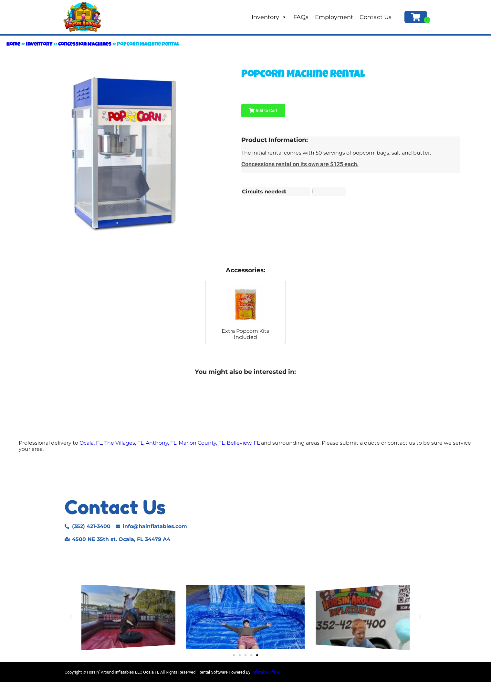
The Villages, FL (123, 443)
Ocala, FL (90, 443)
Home (13, 44)
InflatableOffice (265, 672)
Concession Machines (84, 44)
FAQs (300, 17)
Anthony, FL (161, 443)
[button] (71, 617)
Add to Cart (263, 111)
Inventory (269, 17)
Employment (334, 17)
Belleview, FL (243, 443)
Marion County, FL (202, 443)
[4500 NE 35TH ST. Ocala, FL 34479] (341, 519)
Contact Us (376, 17)
